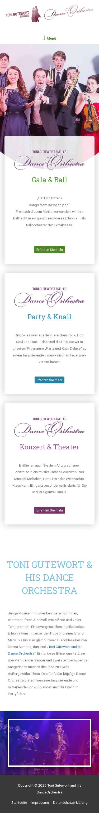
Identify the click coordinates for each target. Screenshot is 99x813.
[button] (49, 249)
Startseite (19, 802)
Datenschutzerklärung (70, 802)
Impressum (40, 802)
